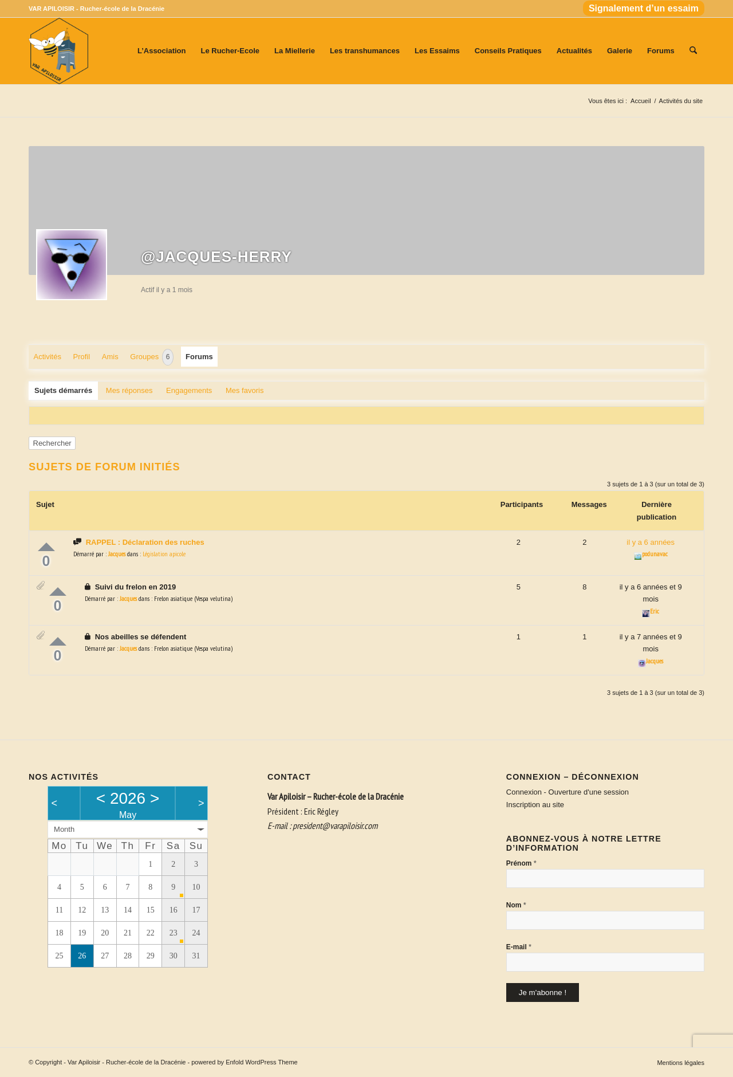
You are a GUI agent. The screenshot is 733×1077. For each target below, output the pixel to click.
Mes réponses (129, 390)
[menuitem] (640, 9)
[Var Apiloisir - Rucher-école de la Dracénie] (58, 51)
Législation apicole (164, 553)
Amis (110, 356)
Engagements (189, 390)
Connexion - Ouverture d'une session (567, 792)
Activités (47, 356)
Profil (81, 356)
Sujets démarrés (63, 390)
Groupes (152, 357)
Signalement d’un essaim (644, 8)
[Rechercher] (693, 51)
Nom (516, 905)
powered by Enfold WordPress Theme (244, 1062)
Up (46, 547)
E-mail (518, 946)
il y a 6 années (650, 542)
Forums (199, 356)
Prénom (521, 863)
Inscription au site (535, 804)
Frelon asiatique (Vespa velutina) (193, 598)
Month (64, 829)
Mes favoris (244, 390)
